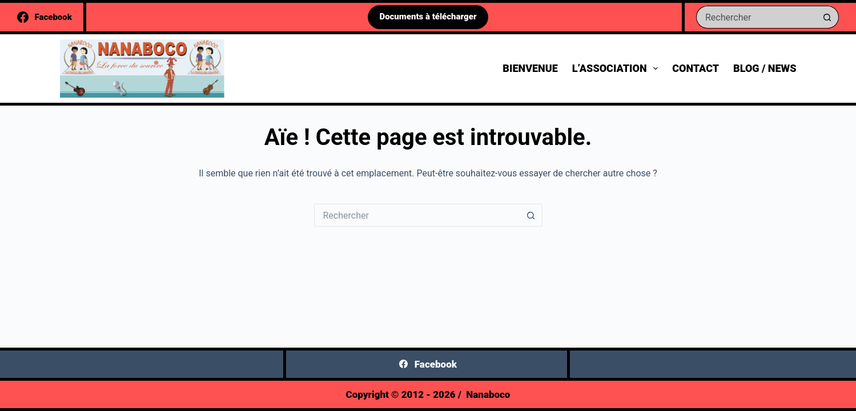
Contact (695, 68)
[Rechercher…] (756, 17)
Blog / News (764, 68)
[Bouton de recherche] (827, 17)
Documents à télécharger (427, 16)
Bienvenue (530, 68)
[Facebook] (44, 17)
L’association (617, 68)
